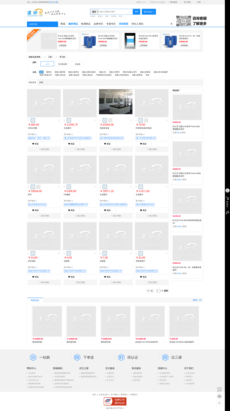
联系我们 (189, 380)
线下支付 (110, 380)
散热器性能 (37, 342)
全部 (47, 64)
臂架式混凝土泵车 (130, 72)
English (162, 2)
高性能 (113, 16)
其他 (147, 75)
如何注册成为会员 (35, 377)
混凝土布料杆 (114, 72)
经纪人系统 (137, 24)
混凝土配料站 (137, 75)
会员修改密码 (164, 373)
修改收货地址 (164, 384)
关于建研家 (190, 384)
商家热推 (35, 300)
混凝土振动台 (87, 75)
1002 (178, 273)
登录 (50, 2)
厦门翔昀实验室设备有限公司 (111, 138)
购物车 (148, 12)
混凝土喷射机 (145, 72)
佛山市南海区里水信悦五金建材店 (77, 138)
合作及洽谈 (190, 373)
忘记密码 (31, 373)
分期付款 (110, 373)
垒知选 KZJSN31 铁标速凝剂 (181, 342)
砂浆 (107, 16)
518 (178, 132)
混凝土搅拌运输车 (89, 72)
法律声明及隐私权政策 (63, 387)
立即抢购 (62, 45)
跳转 (166, 291)
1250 (178, 226)
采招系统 (123, 24)
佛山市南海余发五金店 (37, 205)
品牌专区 (98, 24)
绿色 (120, 16)
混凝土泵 (102, 72)
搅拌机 (48, 72)
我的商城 (173, 2)
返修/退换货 (137, 377)
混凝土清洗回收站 (122, 75)
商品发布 (162, 380)
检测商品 (86, 24)
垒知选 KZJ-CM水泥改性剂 (146, 342)
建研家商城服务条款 (88, 377)
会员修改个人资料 (166, 377)
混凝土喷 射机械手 (161, 72)
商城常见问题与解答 (36, 387)
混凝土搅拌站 (73, 72)
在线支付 (110, 377)
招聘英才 (189, 377)
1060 (178, 179)
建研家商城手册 (34, 384)
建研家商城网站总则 (62, 373)
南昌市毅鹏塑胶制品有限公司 (75, 205)
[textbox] (116, 11)
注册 (56, 2)
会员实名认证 (33, 380)
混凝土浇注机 (60, 75)
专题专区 (111, 24)
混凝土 (100, 16)
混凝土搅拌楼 (60, 72)
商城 (62, 24)
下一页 (150, 291)
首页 (94, 395)
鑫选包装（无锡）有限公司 (39, 138)
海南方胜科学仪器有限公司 (39, 271)
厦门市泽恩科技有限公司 (146, 138)
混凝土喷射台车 (46, 75)
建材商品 (73, 24)
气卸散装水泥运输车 (104, 75)
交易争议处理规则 (61, 384)
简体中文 (154, 2)
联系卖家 (136, 380)
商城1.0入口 (141, 2)
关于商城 (114, 395)
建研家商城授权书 (87, 373)
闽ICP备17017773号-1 (115, 408)
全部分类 (33, 24)
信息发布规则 (59, 377)
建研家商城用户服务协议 (64, 380)
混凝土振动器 (74, 75)
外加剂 (92, 16)
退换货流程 (137, 373)
